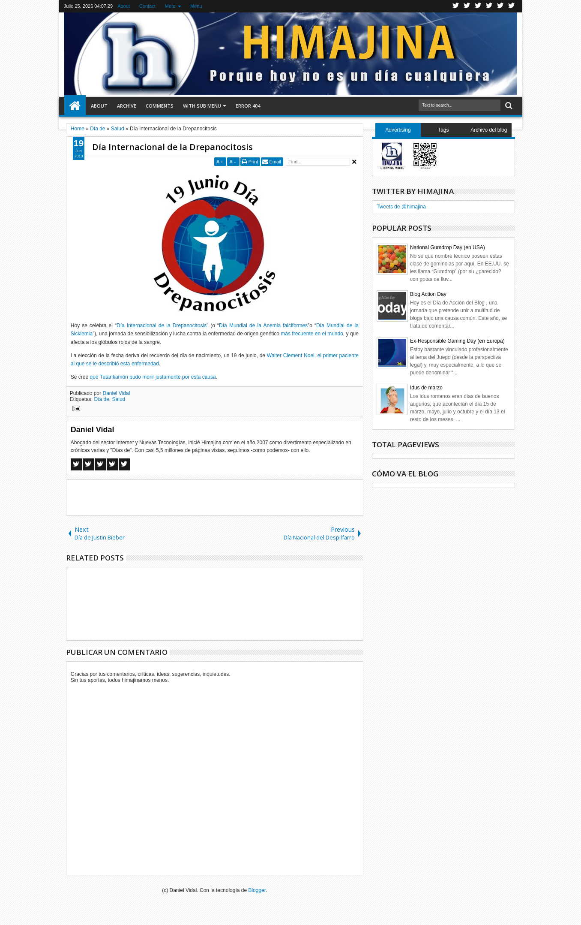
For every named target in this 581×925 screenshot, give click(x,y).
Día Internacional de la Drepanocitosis (172, 147)
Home (75, 106)
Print (253, 161)
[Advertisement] (214, 497)
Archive (126, 105)
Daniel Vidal (116, 393)
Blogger (257, 890)
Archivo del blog (488, 130)
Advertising (397, 130)
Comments (160, 105)
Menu (196, 6)
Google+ (478, 6)
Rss (489, 6)
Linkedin (500, 6)
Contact (147, 6)
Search (507, 105)
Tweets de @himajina (401, 207)
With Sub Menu (202, 105)
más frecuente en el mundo (312, 334)
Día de (101, 399)
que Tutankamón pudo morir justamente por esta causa (153, 377)
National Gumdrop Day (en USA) (447, 247)
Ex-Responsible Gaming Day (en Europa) (457, 341)
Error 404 (248, 105)
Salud (119, 399)
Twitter (455, 6)
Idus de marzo (426, 388)
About (123, 6)
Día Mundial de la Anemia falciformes (263, 325)
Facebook (467, 6)
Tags (443, 130)
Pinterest (511, 6)
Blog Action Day (428, 294)
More (170, 6)
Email (275, 161)
